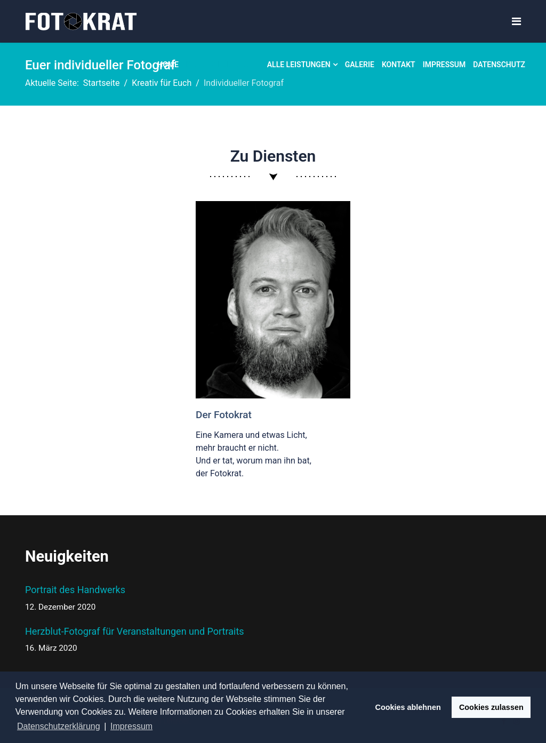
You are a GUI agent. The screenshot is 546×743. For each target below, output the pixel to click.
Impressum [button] (131, 726)
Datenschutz (499, 64)
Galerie (359, 64)
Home (168, 64)
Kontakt (398, 64)
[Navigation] (516, 21)
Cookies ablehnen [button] (408, 707)
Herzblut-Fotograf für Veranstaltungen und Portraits (134, 640)
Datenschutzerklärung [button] (58, 726)
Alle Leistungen (299, 64)
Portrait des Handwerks (134, 598)
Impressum (444, 64)
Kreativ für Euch (219, 64)
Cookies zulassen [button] (491, 707)
